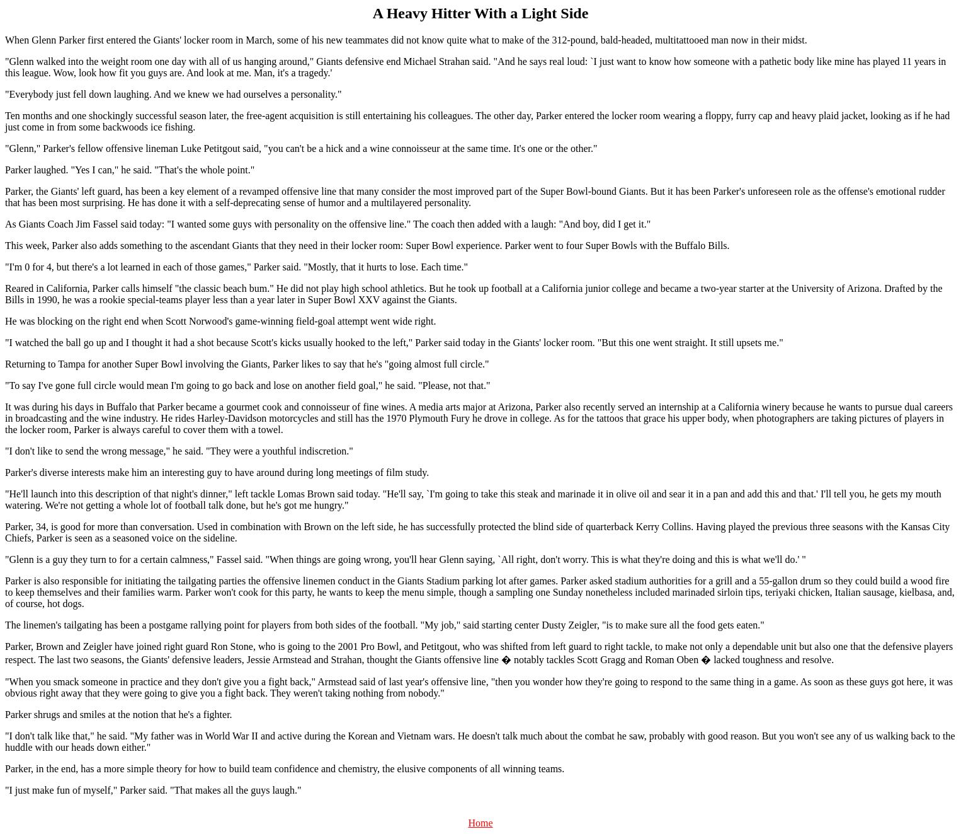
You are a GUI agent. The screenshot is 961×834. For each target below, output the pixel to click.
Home (480, 823)
